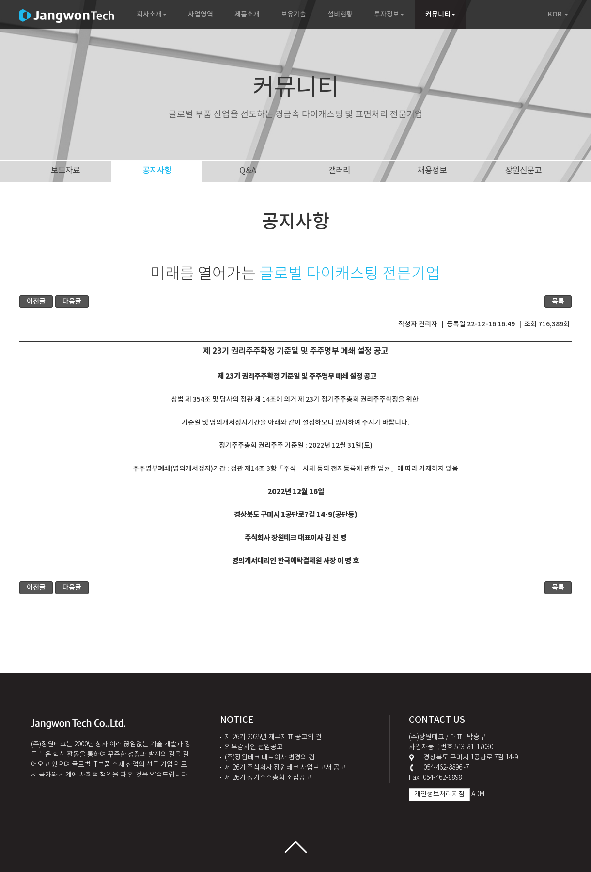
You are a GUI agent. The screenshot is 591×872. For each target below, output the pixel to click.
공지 (156, 171)
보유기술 (293, 14)
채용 (432, 171)
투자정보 (389, 14)
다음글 (71, 301)
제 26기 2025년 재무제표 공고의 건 (273, 737)
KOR (558, 14)
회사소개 (152, 14)
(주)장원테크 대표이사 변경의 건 (270, 757)
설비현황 (340, 14)
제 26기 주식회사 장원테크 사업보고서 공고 (285, 768)
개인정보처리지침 (439, 794)
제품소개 (247, 14)
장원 (523, 171)
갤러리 (340, 171)
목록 (558, 301)
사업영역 (200, 14)
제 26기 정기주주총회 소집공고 (268, 778)
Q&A (248, 171)
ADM (477, 794)
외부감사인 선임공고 (254, 747)
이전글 (36, 301)
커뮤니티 (440, 14)
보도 (65, 171)
